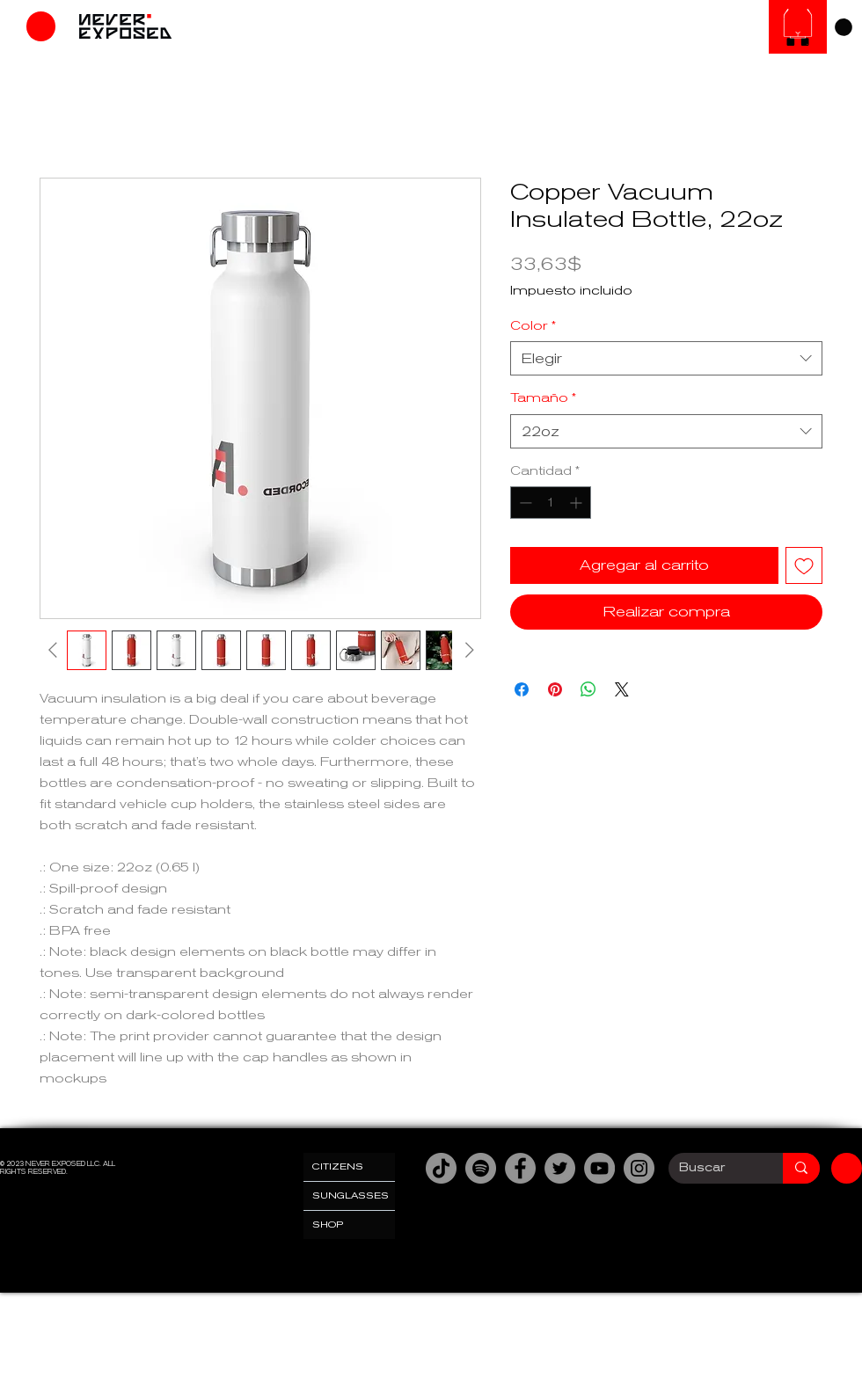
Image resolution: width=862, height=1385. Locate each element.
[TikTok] (441, 1168)
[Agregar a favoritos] (803, 565)
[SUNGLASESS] (798, 27)
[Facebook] (520, 1168)
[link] (843, 27)
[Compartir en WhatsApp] (588, 689)
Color (533, 325)
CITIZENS (337, 1166)
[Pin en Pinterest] (555, 689)
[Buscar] (712, 1168)
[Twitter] (559, 1168)
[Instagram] (639, 1168)
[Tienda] (40, 26)
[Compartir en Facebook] (521, 689)
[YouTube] (599, 1168)
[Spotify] (480, 1168)
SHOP (328, 1224)
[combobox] (666, 358)
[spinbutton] (550, 502)
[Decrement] (524, 502)
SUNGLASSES (350, 1195)
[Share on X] (621, 689)
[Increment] (577, 502)
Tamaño (543, 397)
